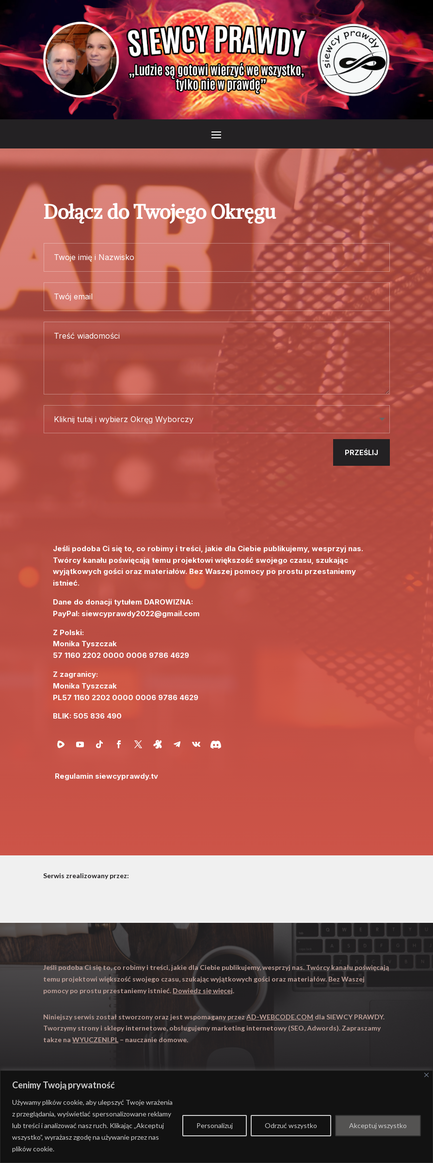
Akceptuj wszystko (378, 1125)
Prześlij (361, 452)
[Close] (426, 1075)
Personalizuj (214, 1125)
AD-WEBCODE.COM (279, 1017)
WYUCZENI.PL (95, 1039)
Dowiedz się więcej (203, 990)
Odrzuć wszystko (291, 1125)
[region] (216, 1116)
